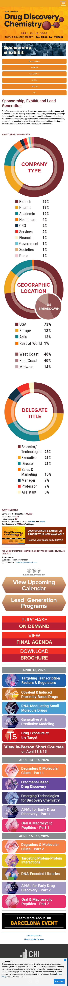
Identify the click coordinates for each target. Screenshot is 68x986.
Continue (59, 981)
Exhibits (34, 80)
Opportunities (34, 74)
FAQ (34, 93)
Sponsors (34, 67)
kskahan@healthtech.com (26, 562)
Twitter (42, 521)
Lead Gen (34, 86)
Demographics (34, 61)
